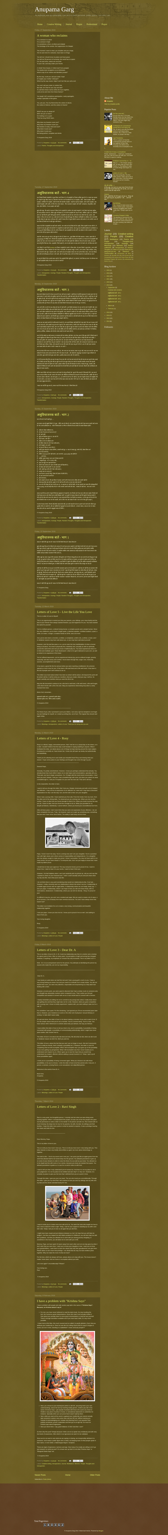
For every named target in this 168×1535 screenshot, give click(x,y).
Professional (92, 24)
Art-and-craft (127, 255)
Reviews (106, 255)
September (111, 287)
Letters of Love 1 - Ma (120, 173)
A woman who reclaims (52, 35)
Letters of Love (62, 724)
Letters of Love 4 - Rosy (52, 738)
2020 (108, 282)
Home (40, 24)
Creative (129, 236)
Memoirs (77, 1463)
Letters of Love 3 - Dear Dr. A (56, 950)
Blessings (45, 724)
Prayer (104, 24)
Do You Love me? (118, 113)
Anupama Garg (54, 9)
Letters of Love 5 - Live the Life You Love (64, 612)
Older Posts (95, 1475)
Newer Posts (40, 1475)
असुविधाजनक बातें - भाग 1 (53, 537)
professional (127, 259)
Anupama (109, 101)
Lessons (116, 257)
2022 (108, 276)
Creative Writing (54, 24)
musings (53, 273)
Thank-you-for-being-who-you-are (78, 724)
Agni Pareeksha (118, 138)
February (111, 308)
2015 (108, 318)
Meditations (70, 1463)
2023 (108, 273)
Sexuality (114, 255)
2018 (108, 312)
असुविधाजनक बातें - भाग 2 (53, 414)
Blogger (101, 1531)
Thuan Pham (124, 257)
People (79, 24)
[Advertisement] (67, 168)
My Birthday (116, 203)
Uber (120, 255)
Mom (129, 253)
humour (120, 259)
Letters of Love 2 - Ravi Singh (56, 1106)
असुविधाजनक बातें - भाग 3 (53, 289)
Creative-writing (46, 1463)
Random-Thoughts (67, 273)
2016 (108, 315)
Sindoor (106, 194)
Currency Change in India (121, 215)
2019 (108, 285)
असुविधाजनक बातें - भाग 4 (53, 193)
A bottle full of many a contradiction (115, 152)
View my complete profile (112, 104)
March (110, 305)
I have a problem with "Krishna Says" (61, 1301)
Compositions (108, 257)
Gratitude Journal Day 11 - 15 (122, 161)
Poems (44, 145)
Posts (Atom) (47, 1479)
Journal (69, 24)
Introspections (46, 398)
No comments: (62, 142)
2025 (108, 270)
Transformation (41, 275)
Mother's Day (107, 261)
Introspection (46, 273)
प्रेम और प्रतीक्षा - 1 (109, 185)
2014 (108, 321)
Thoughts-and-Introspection (55, 145)
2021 (108, 279)
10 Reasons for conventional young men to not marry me (122, 126)
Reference (126, 251)
